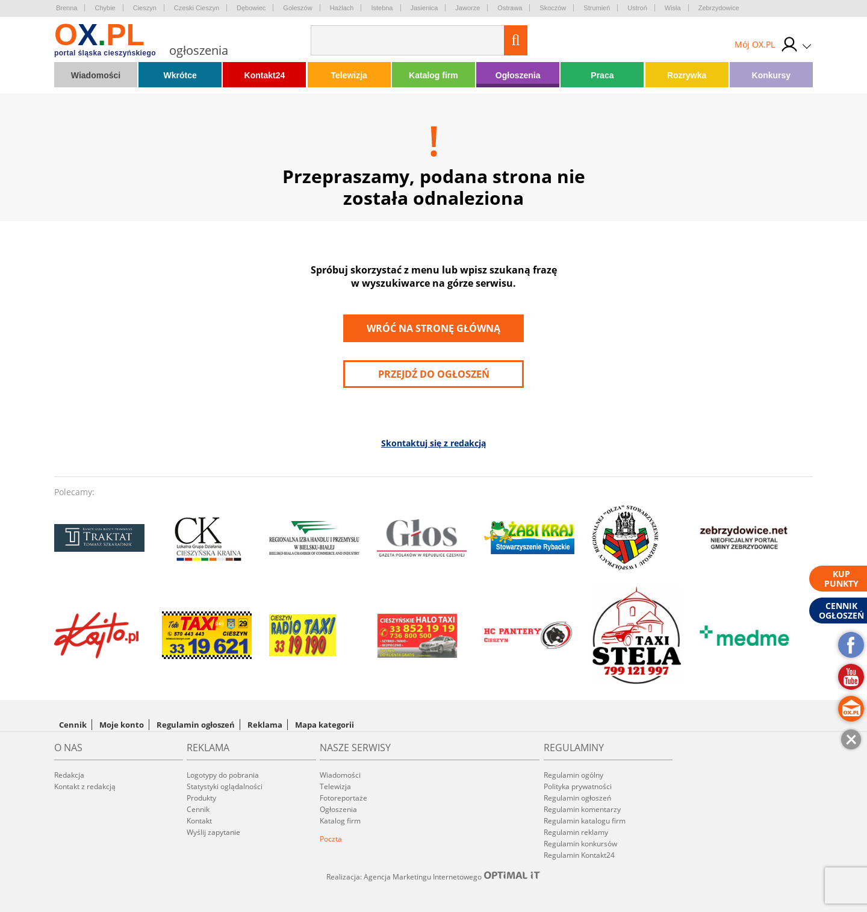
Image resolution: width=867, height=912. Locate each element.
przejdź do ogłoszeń (433, 374)
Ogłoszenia (518, 75)
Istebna (382, 7)
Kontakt (199, 821)
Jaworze (467, 7)
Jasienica (424, 7)
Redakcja (69, 775)
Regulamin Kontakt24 (579, 855)
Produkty (201, 798)
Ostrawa (509, 7)
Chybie (105, 7)
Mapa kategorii (324, 724)
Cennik (73, 724)
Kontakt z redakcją (85, 786)
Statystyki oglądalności (225, 786)
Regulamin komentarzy (582, 809)
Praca (602, 75)
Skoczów (552, 7)
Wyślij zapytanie (213, 832)
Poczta (331, 839)
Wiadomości (95, 75)
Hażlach (342, 7)
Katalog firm (433, 75)
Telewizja (349, 75)
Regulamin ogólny (573, 775)
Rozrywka (686, 75)
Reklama (264, 724)
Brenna (66, 7)
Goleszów (297, 7)
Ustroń (637, 7)
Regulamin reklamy (576, 832)
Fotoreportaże (343, 798)
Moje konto (121, 724)
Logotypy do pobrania (223, 775)
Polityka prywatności (578, 786)
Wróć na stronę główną (433, 328)
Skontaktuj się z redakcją (433, 443)
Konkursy (771, 75)
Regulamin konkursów (580, 844)
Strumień (596, 7)
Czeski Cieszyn (196, 7)
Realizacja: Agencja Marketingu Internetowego (433, 876)
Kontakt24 (264, 75)
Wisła (673, 7)
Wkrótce (180, 75)
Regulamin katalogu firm (585, 821)
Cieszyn (145, 7)
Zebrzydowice (718, 7)
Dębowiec (251, 7)
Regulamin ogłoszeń (196, 724)
